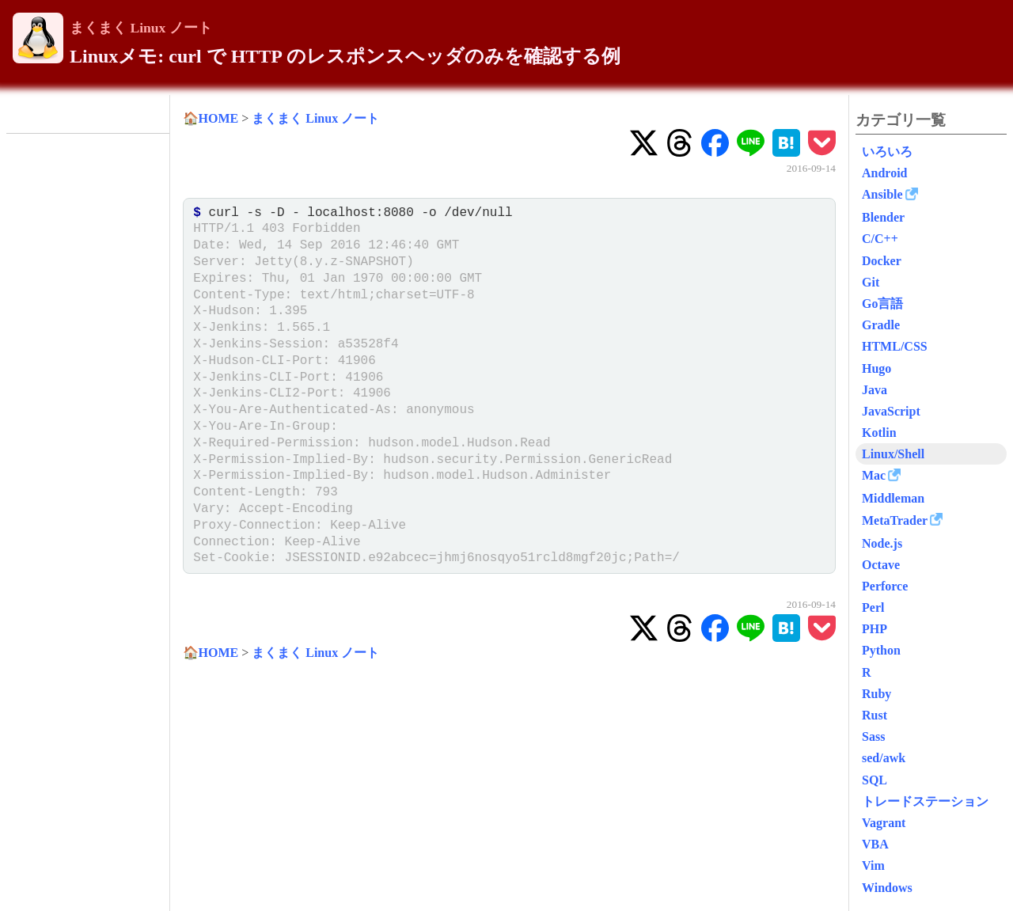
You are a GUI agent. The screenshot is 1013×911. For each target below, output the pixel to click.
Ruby (876, 693)
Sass (873, 736)
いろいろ (887, 151)
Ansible (882, 194)
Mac (874, 475)
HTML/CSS (895, 346)
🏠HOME (211, 118)
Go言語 (882, 303)
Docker (881, 261)
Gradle (881, 325)
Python (881, 650)
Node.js (882, 543)
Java (874, 390)
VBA (875, 844)
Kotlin (879, 432)
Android (885, 173)
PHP (874, 629)
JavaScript (891, 411)
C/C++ (880, 238)
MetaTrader (895, 520)
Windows (887, 887)
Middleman (893, 498)
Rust (874, 715)
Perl (873, 607)
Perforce (885, 586)
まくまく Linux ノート (141, 28)
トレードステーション (925, 801)
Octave (881, 564)
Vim (873, 865)
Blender (883, 217)
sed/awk (883, 758)
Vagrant (883, 822)
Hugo (876, 368)
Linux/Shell (893, 454)
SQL (874, 780)
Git (870, 282)
